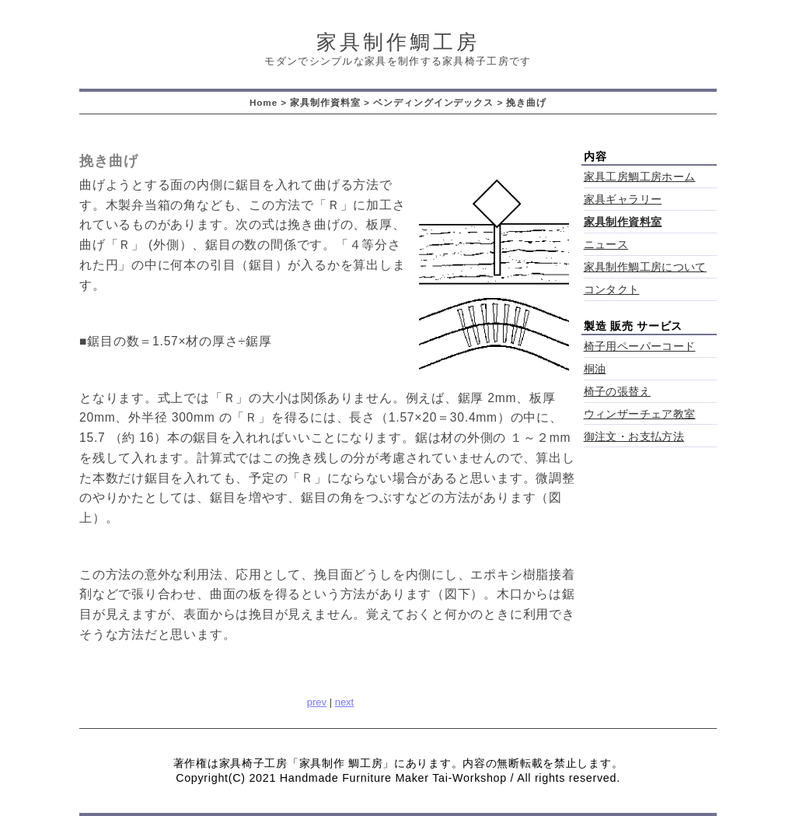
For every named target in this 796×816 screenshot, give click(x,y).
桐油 (595, 369)
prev (316, 702)
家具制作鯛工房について (645, 267)
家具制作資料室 (325, 102)
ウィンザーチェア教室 (640, 414)
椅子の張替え (617, 391)
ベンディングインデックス (433, 102)
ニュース (606, 244)
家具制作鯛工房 (397, 42)
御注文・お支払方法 (634, 437)
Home (264, 102)
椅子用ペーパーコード (640, 346)
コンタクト (612, 290)
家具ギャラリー (623, 199)
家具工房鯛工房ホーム (640, 177)
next (344, 702)
